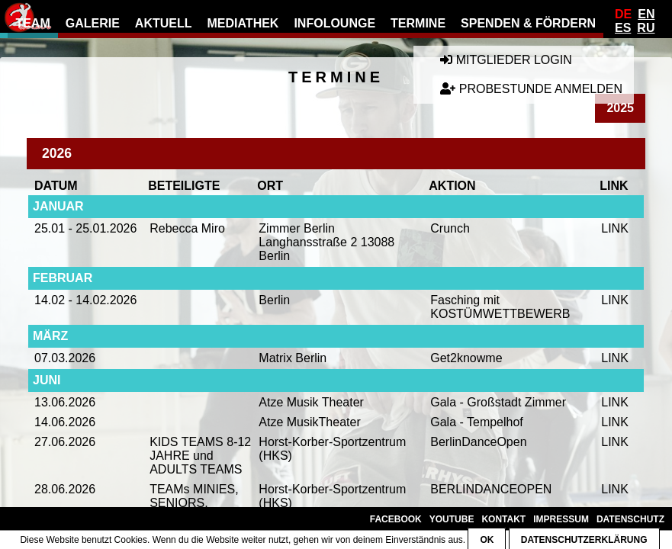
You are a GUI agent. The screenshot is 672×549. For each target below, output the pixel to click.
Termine (418, 23)
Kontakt (503, 519)
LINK (615, 228)
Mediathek (243, 23)
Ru (645, 27)
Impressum (561, 519)
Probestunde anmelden (531, 88)
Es (623, 27)
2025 (620, 107)
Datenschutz (630, 519)
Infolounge (334, 23)
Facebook (396, 519)
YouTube (451, 519)
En (646, 14)
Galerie (93, 23)
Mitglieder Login (505, 59)
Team (32, 23)
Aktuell (163, 23)
